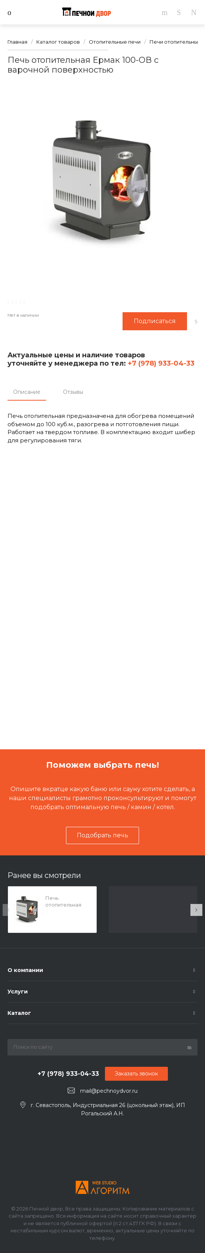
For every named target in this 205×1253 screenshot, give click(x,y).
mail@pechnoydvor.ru (109, 1090)
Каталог (19, 1013)
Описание (26, 392)
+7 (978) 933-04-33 (160, 363)
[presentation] (9, 910)
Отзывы (73, 392)
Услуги (17, 991)
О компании (25, 970)
